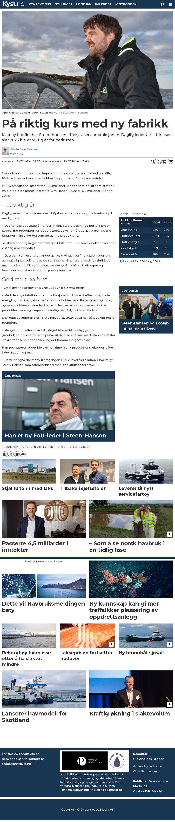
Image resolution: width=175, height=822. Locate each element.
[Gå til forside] (13, 4)
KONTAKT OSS (40, 4)
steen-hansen (80, 446)
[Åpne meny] (170, 4)
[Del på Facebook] (153, 161)
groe (61, 446)
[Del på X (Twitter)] (159, 161)
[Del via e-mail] (170, 161)
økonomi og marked (37, 446)
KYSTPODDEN (126, 4)
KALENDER (103, 4)
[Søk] (162, 4)
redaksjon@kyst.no (16, 764)
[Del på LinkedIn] (164, 161)
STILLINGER (63, 4)
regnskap (11, 446)
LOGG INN (83, 4)
